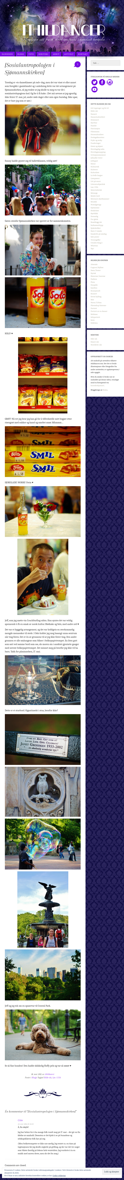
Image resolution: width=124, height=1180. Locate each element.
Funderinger (96, 143)
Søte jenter (95, 237)
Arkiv (56, 54)
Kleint (93, 164)
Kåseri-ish (95, 342)
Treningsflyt (95, 240)
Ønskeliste (95, 210)
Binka (105, 390)
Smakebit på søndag (99, 234)
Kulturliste (95, 172)
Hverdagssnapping (98, 152)
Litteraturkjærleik (98, 184)
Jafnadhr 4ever (96, 158)
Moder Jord (95, 196)
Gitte (20, 1120)
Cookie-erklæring (59, 1176)
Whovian (94, 245)
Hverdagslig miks (97, 149)
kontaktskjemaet (97, 385)
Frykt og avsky (96, 140)
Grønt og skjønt (97, 146)
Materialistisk (96, 190)
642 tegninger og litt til (100, 108)
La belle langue (97, 175)
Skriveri (43, 54)
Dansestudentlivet (98, 117)
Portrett (94, 308)
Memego (94, 193)
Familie (94, 125)
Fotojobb (94, 285)
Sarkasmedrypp (97, 225)
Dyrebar (94, 123)
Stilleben (94, 323)
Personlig (94, 216)
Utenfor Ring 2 (96, 243)
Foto (31, 54)
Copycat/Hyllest (97, 267)
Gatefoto (94, 288)
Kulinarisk (95, 166)
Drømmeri (95, 120)
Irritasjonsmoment (98, 155)
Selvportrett (95, 317)
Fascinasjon (95, 128)
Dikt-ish (94, 339)
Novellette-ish (96, 345)
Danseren (7, 54)
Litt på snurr (96, 181)
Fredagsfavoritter (97, 137)
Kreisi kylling (96, 296)
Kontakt (83, 54)
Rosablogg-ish (96, 222)
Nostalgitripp (96, 204)
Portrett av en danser (99, 311)
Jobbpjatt (94, 161)
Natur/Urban (96, 302)
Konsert (94, 293)
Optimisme (95, 207)
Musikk (94, 202)
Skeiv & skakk (96, 231)
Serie (93, 320)
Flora (93, 282)
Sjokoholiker (96, 228)
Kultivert (94, 169)
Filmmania (95, 131)
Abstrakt (94, 264)
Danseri (94, 114)
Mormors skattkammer (100, 199)
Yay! (92, 248)
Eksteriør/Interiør (98, 276)
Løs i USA (56, 1077)
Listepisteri (95, 178)
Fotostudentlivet (97, 134)
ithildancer (49, 1074)
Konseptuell (95, 291)
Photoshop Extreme (98, 305)
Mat (92, 299)
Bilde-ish (47, 1077)
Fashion (94, 279)
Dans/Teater (96, 270)
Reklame (94, 314)
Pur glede (94, 219)
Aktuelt (69, 54)
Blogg (20, 54)
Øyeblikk (94, 213)
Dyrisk (93, 273)
